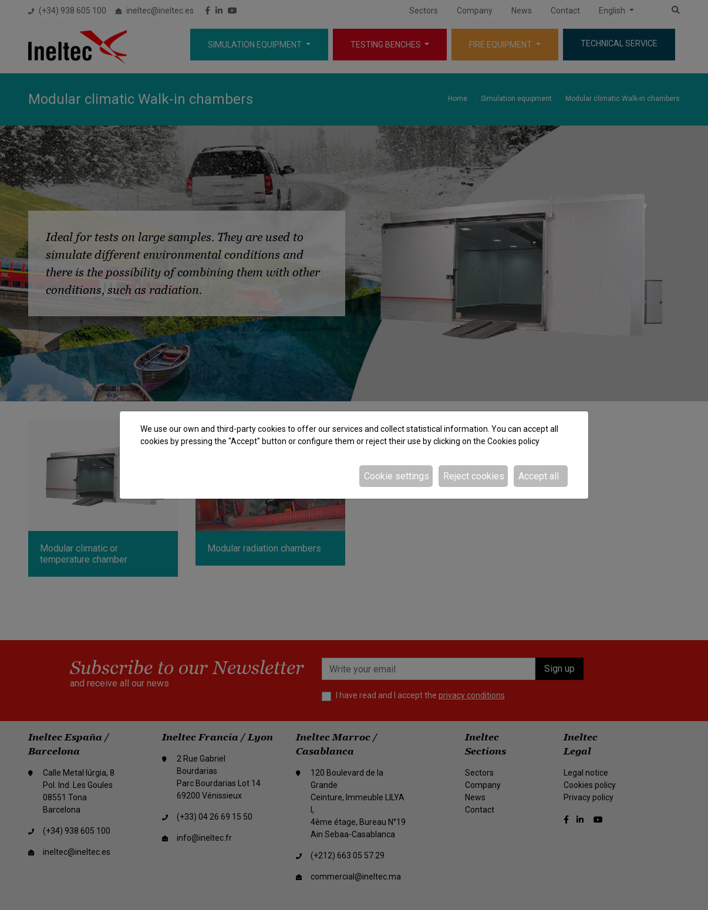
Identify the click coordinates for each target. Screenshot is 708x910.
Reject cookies (473, 476)
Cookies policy (513, 441)
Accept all (538, 476)
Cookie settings (396, 476)
